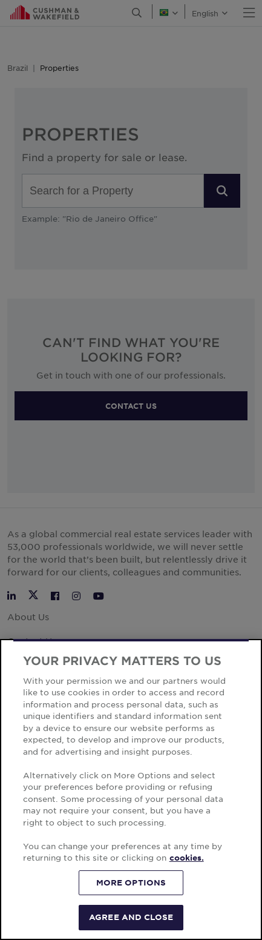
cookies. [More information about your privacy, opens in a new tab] (186, 857)
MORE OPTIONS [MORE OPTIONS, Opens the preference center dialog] (131, 882)
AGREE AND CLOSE (131, 917)
